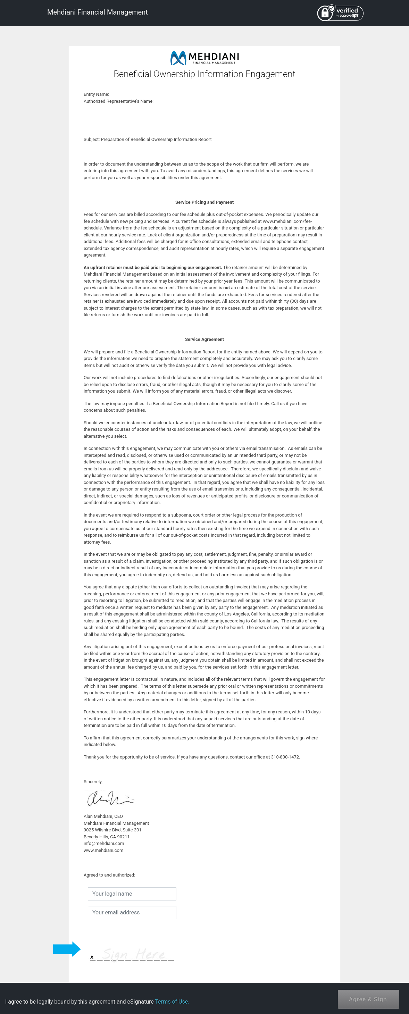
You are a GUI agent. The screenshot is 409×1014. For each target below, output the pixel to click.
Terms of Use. (172, 1001)
